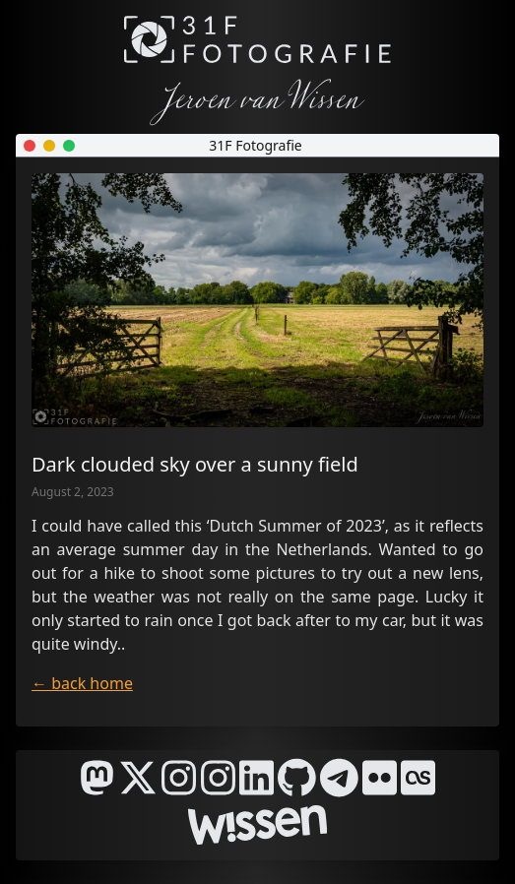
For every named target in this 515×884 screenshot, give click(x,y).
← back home (82, 683)
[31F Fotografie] (257, 39)
